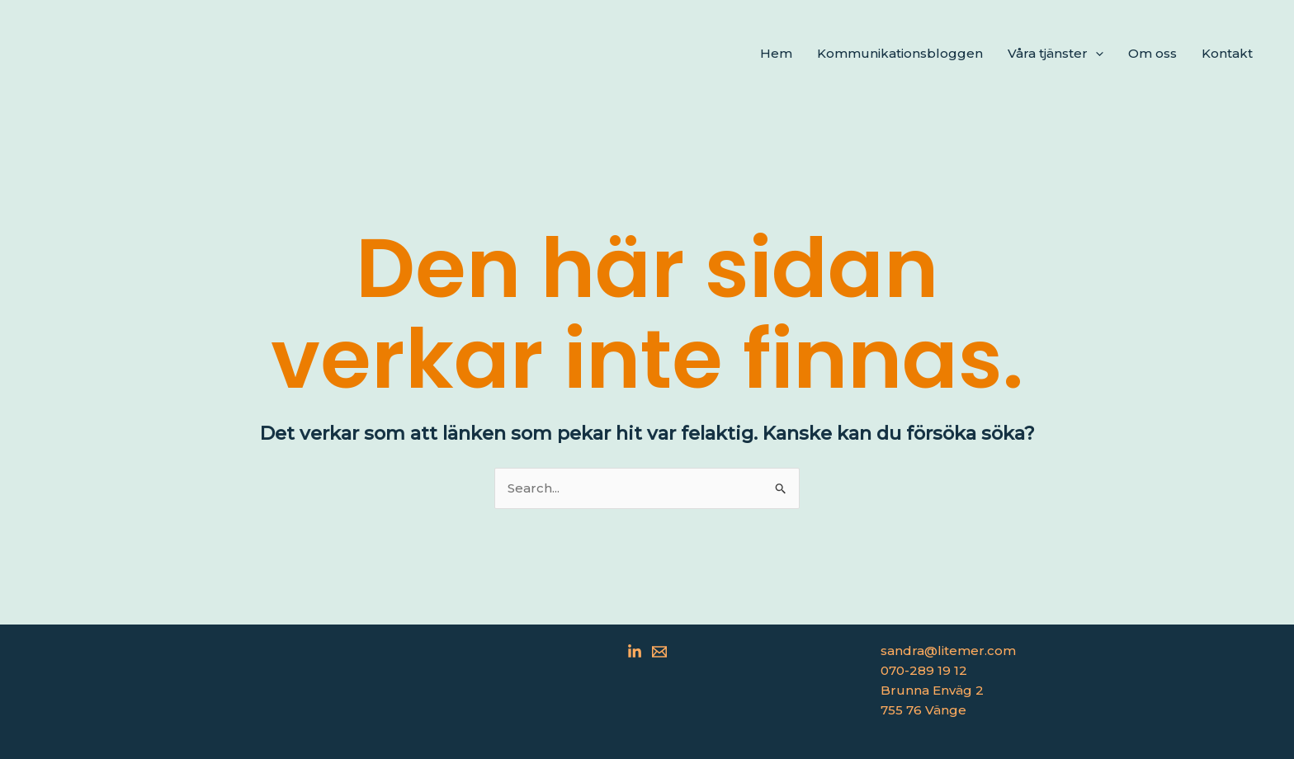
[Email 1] (659, 651)
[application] (1095, 53)
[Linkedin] (634, 651)
